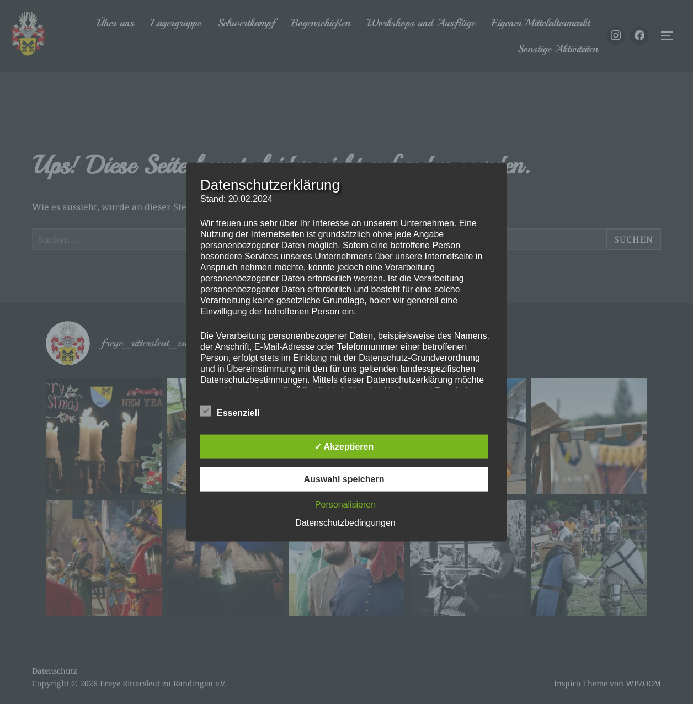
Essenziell (229, 410)
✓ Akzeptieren (344, 446)
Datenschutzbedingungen (345, 522)
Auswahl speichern (344, 478)
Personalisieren (345, 504)
